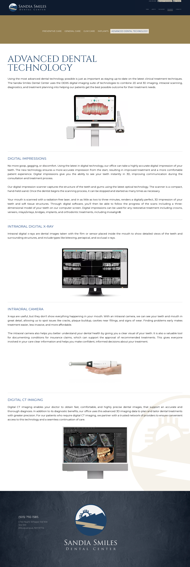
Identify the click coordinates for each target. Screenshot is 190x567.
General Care (73, 31)
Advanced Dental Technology (129, 31)
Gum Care (89, 31)
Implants (103, 31)
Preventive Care (52, 31)
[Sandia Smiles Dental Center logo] (31, 9)
